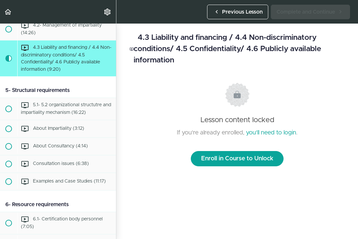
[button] (8, 12)
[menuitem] (107, 12)
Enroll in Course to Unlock (237, 159)
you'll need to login (271, 133)
